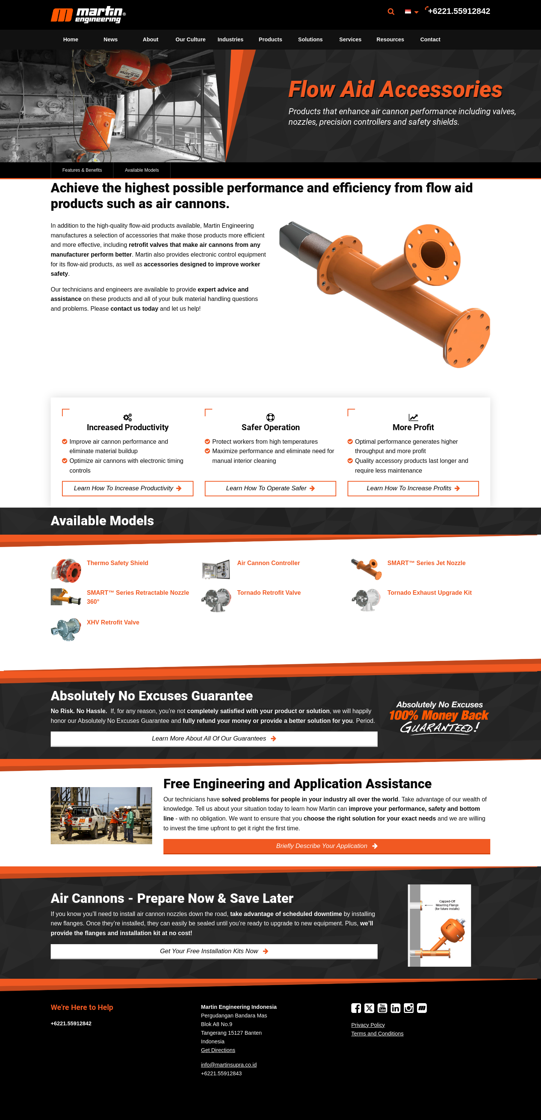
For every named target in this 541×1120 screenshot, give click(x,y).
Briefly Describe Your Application (322, 845)
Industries (230, 39)
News (111, 39)
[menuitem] (88, 15)
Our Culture (190, 39)
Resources (390, 39)
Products (270, 39)
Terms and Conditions (377, 1034)
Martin (88, 14)
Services (350, 39)
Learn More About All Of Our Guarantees (210, 738)
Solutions (310, 39)
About (151, 39)
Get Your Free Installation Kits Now (210, 951)
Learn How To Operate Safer (266, 488)
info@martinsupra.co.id (229, 1065)
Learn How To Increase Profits (409, 488)
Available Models (142, 170)
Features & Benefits (82, 170)
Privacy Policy (368, 1025)
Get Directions (218, 1050)
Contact (430, 39)
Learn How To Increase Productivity (123, 488)
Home (70, 39)
